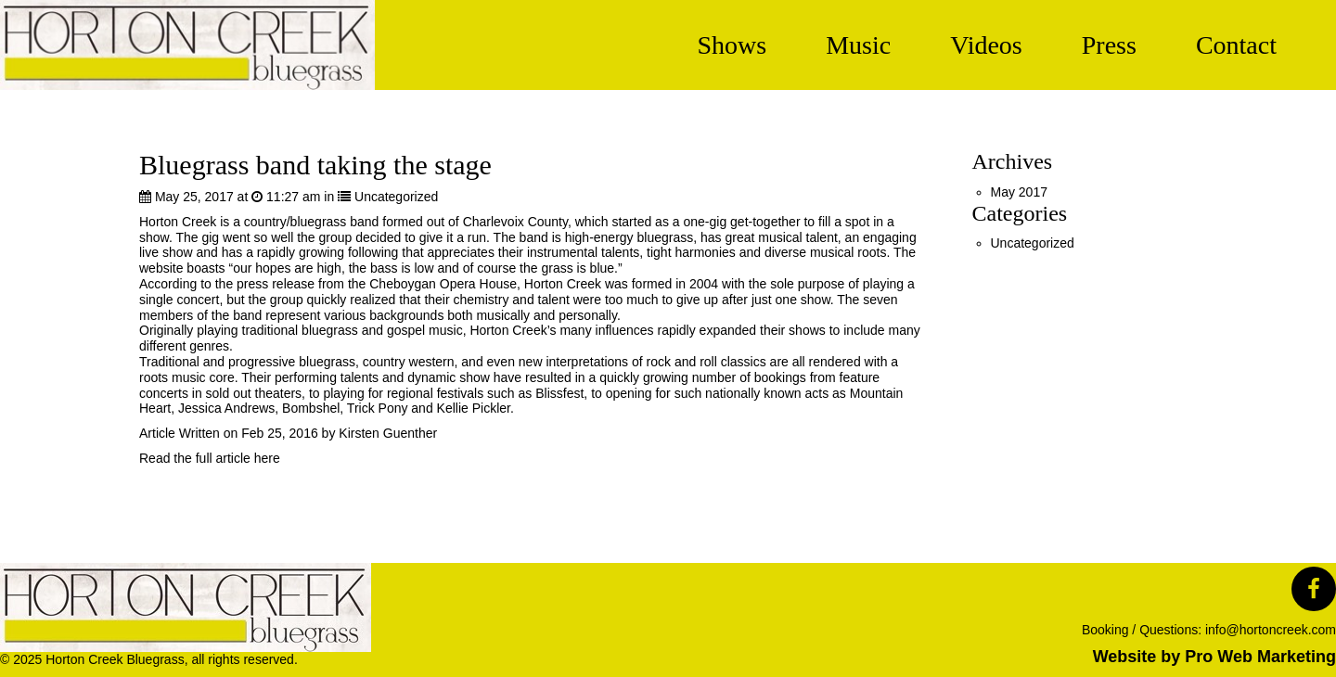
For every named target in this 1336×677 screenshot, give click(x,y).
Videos (986, 45)
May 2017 (1019, 192)
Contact (1236, 45)
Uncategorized (396, 196)
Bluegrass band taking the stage (315, 164)
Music (858, 45)
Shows (731, 45)
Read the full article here (209, 458)
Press (1109, 45)
